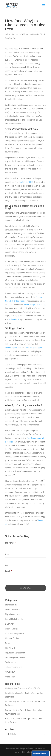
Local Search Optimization (16, 633)
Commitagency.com (13, 347)
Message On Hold (12, 638)
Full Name (10, 543)
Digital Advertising (12, 614)
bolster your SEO (26, 182)
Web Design (10, 676)
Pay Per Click (10, 647)
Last (7, 565)
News (7, 643)
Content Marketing (32, 34)
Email (8, 571)
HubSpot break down (33, 347)
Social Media (10, 662)
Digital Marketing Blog (14, 619)
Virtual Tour (10, 671)
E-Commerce (10, 623)
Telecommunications (13, 667)
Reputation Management (15, 652)
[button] (44, 7)
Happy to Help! (39, 753)
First (7, 554)
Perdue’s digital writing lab (35, 304)
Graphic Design (11, 628)
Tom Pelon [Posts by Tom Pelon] (10, 34)
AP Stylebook (13, 319)
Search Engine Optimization (16, 657)
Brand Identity (11, 604)
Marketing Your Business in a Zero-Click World (24, 688)
